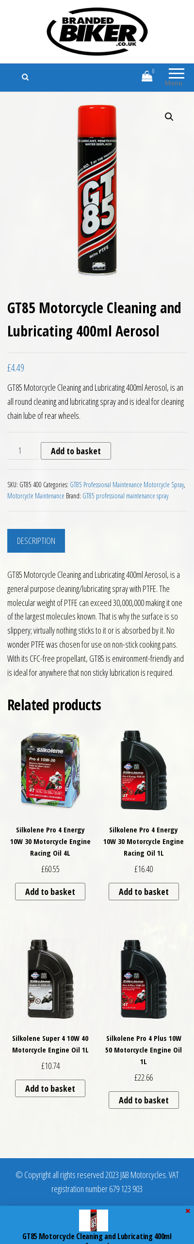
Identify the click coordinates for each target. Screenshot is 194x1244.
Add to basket (76, 451)
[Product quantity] (23, 451)
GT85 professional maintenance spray (125, 495)
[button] (169, 117)
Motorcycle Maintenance (36, 495)
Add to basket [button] (50, 891)
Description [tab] (36, 540)
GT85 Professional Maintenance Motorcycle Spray (127, 484)
